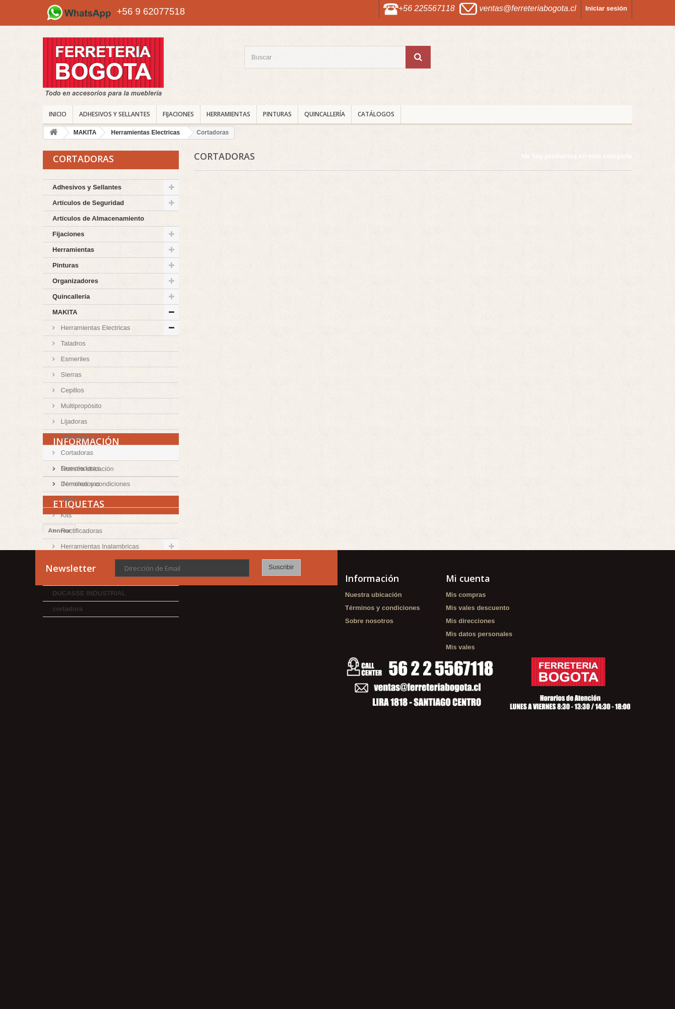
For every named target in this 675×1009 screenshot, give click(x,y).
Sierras (70, 374)
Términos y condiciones (94, 679)
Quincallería (324, 114)
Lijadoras (73, 421)
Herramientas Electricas (94, 327)
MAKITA (65, 312)
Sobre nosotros (369, 834)
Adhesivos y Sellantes (114, 114)
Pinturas (277, 114)
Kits (65, 515)
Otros (68, 499)
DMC (60, 577)
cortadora (67, 609)
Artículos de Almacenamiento (98, 218)
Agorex (59, 737)
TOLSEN (65, 562)
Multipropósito (80, 406)
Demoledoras (79, 468)
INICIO (57, 114)
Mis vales (460, 860)
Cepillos (71, 390)
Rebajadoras (78, 437)
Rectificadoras (80, 530)
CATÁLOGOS (376, 114)
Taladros (72, 343)
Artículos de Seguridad (88, 203)
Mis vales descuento (477, 821)
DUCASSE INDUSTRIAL (89, 593)
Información (86, 640)
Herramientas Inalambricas (99, 546)
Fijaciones (178, 114)
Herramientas (228, 114)
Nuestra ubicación (86, 663)
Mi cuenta (468, 791)
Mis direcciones (470, 834)
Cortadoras (76, 452)
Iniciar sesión (606, 8)
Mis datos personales (479, 847)
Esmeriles (74, 359)
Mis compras (466, 808)
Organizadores (75, 281)
